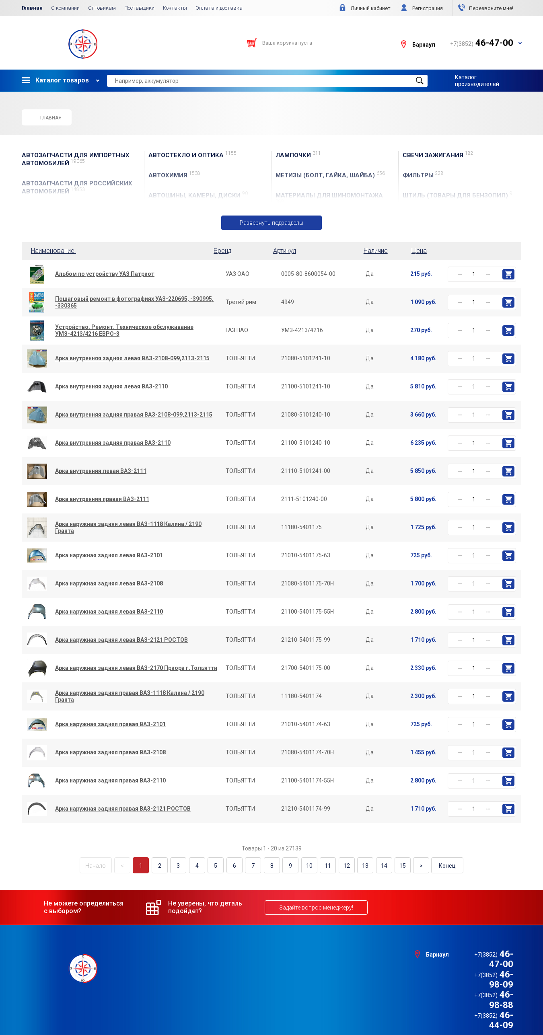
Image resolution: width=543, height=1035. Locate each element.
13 (362, 865)
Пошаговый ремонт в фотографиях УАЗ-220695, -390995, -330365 (134, 302)
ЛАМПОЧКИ (298, 155)
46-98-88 (481, 974)
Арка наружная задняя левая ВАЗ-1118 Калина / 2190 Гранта (128, 527)
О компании (65, 8)
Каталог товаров (55, 80)
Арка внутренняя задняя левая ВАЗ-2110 (111, 387)
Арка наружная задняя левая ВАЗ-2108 (109, 584)
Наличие (376, 251)
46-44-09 (481, 984)
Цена (419, 251)
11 (326, 865)
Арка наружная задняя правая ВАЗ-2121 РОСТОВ (123, 809)
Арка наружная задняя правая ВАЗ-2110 (110, 781)
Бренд (223, 251)
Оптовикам (102, 8)
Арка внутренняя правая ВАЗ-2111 (102, 499)
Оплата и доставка (219, 8)
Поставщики (139, 8)
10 (307, 865)
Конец (442, 865)
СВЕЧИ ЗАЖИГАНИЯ (438, 155)
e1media (294, 1007)
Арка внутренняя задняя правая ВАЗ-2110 (113, 443)
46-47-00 (481, 954)
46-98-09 (481, 964)
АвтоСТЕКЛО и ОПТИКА (192, 155)
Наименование (55, 251)
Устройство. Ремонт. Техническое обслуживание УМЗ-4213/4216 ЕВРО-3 (124, 330)
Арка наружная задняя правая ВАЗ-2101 (110, 724)
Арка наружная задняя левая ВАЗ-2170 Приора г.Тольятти (136, 668)
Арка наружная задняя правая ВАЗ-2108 (110, 753)
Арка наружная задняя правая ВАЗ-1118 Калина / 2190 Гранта (129, 696)
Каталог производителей (477, 80)
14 (380, 865)
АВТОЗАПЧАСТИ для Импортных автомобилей (76, 159)
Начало (100, 865)
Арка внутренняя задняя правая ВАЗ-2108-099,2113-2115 (133, 415)
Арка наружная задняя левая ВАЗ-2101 (109, 555)
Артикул (284, 251)
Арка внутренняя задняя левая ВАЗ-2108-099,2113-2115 (132, 358)
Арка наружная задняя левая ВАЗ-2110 (109, 612)
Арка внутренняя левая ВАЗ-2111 (100, 471)
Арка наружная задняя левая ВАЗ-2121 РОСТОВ (121, 640)
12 (344, 865)
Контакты (175, 8)
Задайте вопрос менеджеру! (316, 907)
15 (398, 865)
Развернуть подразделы (272, 223)
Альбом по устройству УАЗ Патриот (104, 274)
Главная (32, 8)
